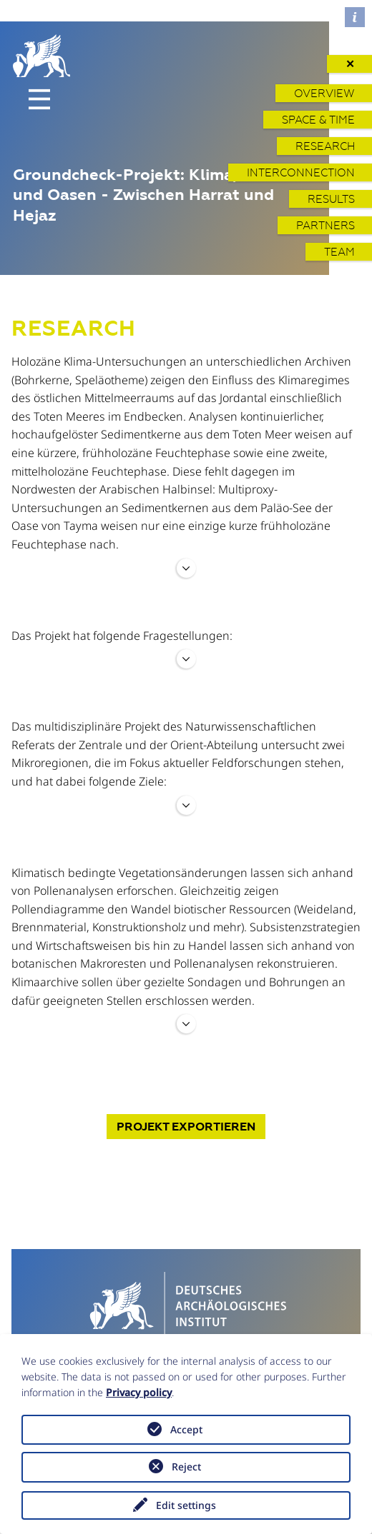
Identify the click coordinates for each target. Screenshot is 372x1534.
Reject (186, 1466)
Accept (186, 1429)
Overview (324, 93)
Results (331, 199)
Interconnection (301, 172)
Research (325, 146)
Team (339, 252)
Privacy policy (139, 1392)
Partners (325, 225)
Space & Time (318, 120)
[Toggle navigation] (39, 99)
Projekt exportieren (186, 1126)
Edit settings (186, 1505)
